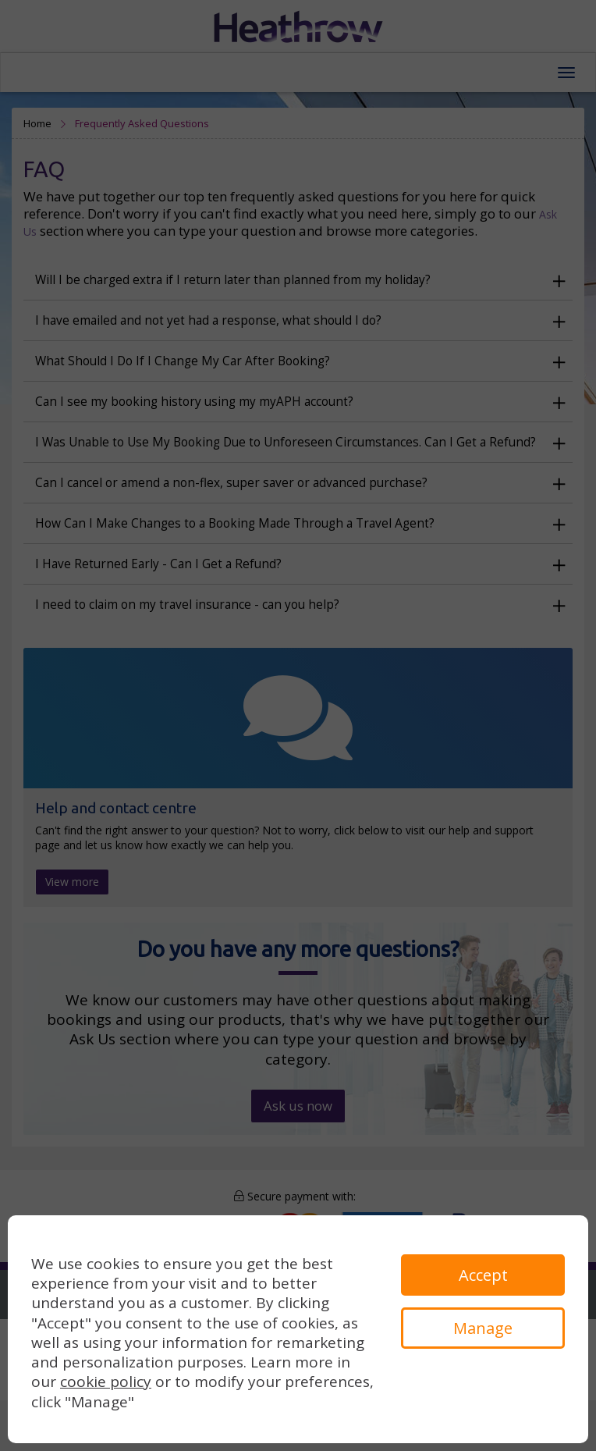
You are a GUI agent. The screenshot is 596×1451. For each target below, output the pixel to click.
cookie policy (105, 1381)
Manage (483, 1328)
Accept (483, 1275)
